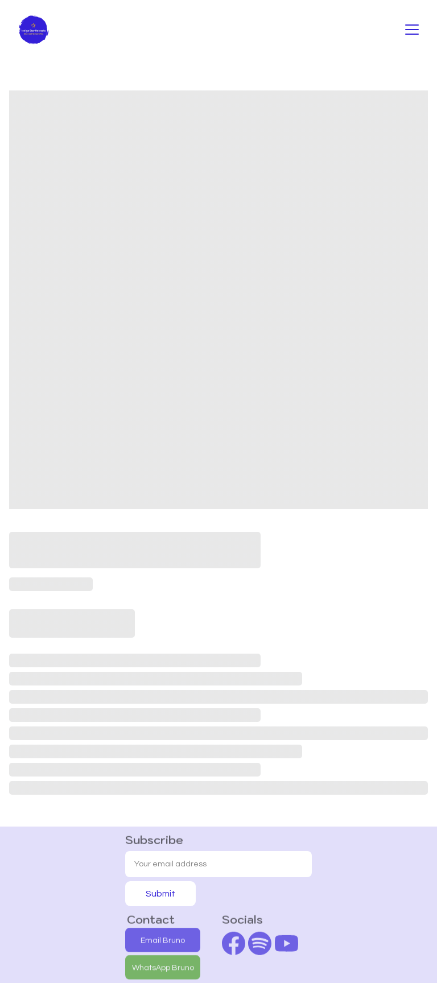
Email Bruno (163, 941)
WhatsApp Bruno (163, 968)
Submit (160, 893)
